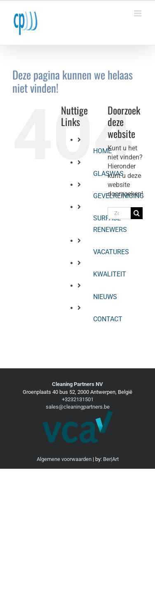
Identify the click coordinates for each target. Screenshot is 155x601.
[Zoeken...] (119, 213)
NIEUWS (105, 297)
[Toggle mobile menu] (138, 13)
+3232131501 (78, 399)
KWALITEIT (109, 274)
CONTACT (107, 319)
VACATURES (111, 252)
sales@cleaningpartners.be (78, 407)
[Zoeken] (137, 213)
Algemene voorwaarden (64, 459)
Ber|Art (111, 459)
